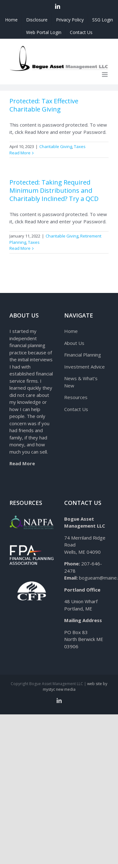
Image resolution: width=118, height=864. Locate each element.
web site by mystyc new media (75, 686)
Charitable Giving (55, 146)
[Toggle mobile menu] (105, 74)
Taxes (80, 146)
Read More (22, 463)
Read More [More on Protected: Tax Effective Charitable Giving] (20, 153)
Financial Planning (82, 355)
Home (71, 331)
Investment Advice (84, 366)
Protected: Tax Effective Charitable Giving (43, 105)
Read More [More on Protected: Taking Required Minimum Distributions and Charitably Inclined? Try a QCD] (20, 248)
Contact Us (76, 409)
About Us (74, 343)
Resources (75, 397)
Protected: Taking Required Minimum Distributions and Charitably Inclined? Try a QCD (53, 190)
